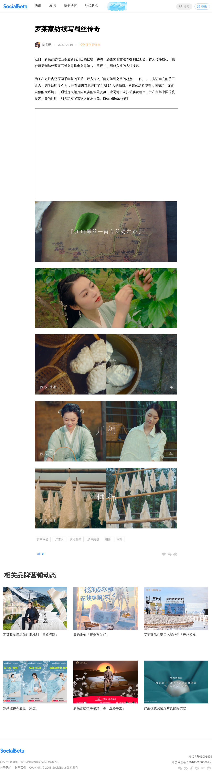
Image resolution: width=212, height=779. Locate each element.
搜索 (186, 6)
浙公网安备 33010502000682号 (192, 762)
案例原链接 (93, 44)
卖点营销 (75, 539)
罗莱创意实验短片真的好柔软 (165, 708)
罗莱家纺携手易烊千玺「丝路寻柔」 (99, 708)
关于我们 (5, 767)
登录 (204, 6)
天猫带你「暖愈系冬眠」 (91, 634)
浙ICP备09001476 (200, 756)
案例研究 (70, 5)
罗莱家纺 (42, 539)
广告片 (59, 539)
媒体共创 (93, 539)
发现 (52, 5)
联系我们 (20, 767)
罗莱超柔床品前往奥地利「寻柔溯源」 (31, 634)
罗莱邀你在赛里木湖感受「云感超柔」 (171, 634)
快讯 (38, 5)
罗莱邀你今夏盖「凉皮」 (21, 708)
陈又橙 (46, 44)
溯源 (108, 539)
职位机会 (91, 5)
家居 (120, 539)
